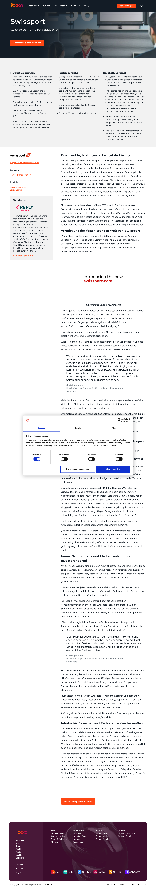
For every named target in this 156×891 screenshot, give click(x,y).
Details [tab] (78, 428)
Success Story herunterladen (27, 42)
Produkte (32, 6)
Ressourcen (60, 6)
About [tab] (114, 428)
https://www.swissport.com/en (24, 162)
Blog (86, 6)
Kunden (46, 6)
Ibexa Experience (18, 187)
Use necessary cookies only (77, 469)
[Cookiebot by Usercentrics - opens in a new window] (119, 420)
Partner (75, 6)
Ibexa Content (16, 189)
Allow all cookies (113, 469)
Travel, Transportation (20, 174)
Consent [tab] (41, 428)
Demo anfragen (126, 6)
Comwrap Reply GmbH (23, 255)
